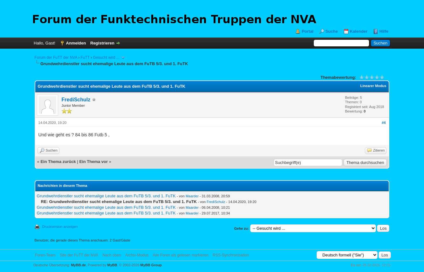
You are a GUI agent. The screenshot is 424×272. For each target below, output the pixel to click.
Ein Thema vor (93, 161)
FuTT (84, 57)
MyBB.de (78, 265)
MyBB (112, 265)
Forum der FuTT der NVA (56, 57)
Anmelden (76, 43)
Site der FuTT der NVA (79, 255)
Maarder (192, 196)
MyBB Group (151, 265)
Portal (307, 31)
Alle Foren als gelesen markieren (181, 255)
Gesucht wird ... (106, 57)
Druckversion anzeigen (60, 226)
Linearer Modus (373, 86)
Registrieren (102, 43)
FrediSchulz (76, 99)
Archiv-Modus (136, 255)
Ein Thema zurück (58, 161)
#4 (384, 123)
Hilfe (384, 31)
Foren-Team (45, 255)
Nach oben (111, 255)
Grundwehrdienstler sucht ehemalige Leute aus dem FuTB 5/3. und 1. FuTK (106, 196)
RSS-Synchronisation (231, 255)
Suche (331, 31)
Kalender (359, 31)
